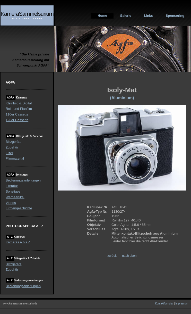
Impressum (182, 303)
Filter (9, 153)
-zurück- (112, 256)
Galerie (125, 16)
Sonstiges (13, 191)
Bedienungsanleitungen (23, 180)
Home (102, 16)
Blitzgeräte (13, 142)
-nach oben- (129, 256)
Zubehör (12, 147)
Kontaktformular (164, 303)
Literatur (12, 186)
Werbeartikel (15, 197)
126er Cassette (17, 120)
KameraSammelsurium (27, 14)
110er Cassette (17, 114)
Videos (11, 203)
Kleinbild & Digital (19, 103)
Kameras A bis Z (18, 242)
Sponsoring (175, 16)
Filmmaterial (15, 158)
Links (148, 16)
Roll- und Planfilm (19, 109)
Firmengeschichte (19, 208)
